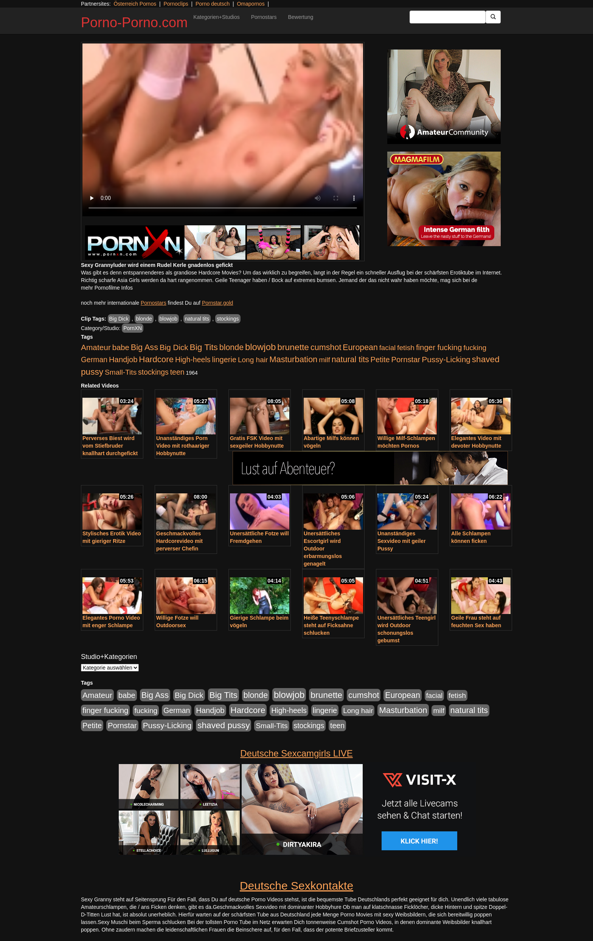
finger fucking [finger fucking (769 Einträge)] (439, 347)
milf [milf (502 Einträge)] (324, 360)
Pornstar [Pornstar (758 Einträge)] (406, 359)
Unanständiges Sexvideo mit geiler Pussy (401, 541)
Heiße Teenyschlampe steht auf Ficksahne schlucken (331, 625)
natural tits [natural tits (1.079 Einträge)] (350, 359)
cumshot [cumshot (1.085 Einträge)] (325, 347)
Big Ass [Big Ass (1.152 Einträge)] (144, 347)
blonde (144, 319)
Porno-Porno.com (134, 22)
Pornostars (264, 17)
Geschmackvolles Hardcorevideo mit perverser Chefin (179, 541)
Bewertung (300, 17)
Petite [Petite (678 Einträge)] (380, 359)
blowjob (168, 319)
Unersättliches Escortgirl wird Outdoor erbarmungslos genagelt (323, 548)
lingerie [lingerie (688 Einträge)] (224, 359)
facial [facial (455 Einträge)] (387, 348)
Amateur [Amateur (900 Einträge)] (96, 347)
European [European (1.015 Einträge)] (360, 347)
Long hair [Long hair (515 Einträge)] (253, 360)
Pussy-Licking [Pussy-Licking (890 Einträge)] (446, 359)
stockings (228, 319)
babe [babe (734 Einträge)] (120, 347)
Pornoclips (175, 4)
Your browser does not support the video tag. (222, 129)
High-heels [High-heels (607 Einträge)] (193, 359)
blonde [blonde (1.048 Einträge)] (231, 347)
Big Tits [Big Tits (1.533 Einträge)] (204, 347)
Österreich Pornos (134, 4)
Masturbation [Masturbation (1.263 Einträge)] (293, 359)
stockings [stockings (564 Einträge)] (153, 372)
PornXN (132, 328)
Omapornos (250, 4)
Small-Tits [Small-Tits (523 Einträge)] (121, 372)
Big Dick (119, 319)
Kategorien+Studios (216, 17)
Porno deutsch (213, 4)
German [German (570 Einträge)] (94, 359)
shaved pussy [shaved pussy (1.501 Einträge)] (223, 725)
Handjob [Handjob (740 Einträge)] (123, 359)
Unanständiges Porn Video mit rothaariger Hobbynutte (183, 445)
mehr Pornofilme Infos (107, 288)
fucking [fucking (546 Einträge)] (474, 348)
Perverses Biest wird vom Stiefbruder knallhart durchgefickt (110, 445)
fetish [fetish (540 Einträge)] (405, 348)
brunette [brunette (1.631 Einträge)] (293, 347)
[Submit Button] (493, 17)
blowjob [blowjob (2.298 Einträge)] (260, 347)
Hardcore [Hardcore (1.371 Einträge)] (156, 359)
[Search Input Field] (448, 17)
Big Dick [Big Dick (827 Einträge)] (174, 347)
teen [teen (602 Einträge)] (177, 372)
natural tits (197, 319)
